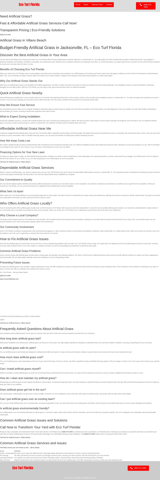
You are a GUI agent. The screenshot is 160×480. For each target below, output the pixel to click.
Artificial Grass (97, 5)
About (86, 5)
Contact (109, 5)
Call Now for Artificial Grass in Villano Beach (15, 162)
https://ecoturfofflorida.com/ (9, 279)
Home (78, 5)
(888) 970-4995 (5, 35)
